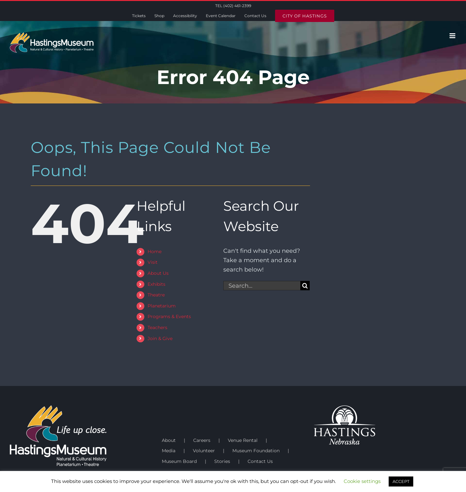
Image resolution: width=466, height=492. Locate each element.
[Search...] (261, 285)
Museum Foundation (256, 451)
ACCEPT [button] (401, 481)
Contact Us (260, 461)
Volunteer (204, 451)
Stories (222, 461)
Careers (201, 440)
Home (154, 251)
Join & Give (160, 338)
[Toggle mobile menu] (452, 35)
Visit (153, 262)
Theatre (156, 295)
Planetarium (162, 306)
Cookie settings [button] (362, 481)
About (169, 440)
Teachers (157, 327)
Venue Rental (243, 440)
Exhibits (156, 284)
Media (168, 451)
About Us (158, 273)
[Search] (305, 285)
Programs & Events (169, 316)
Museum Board (179, 461)
